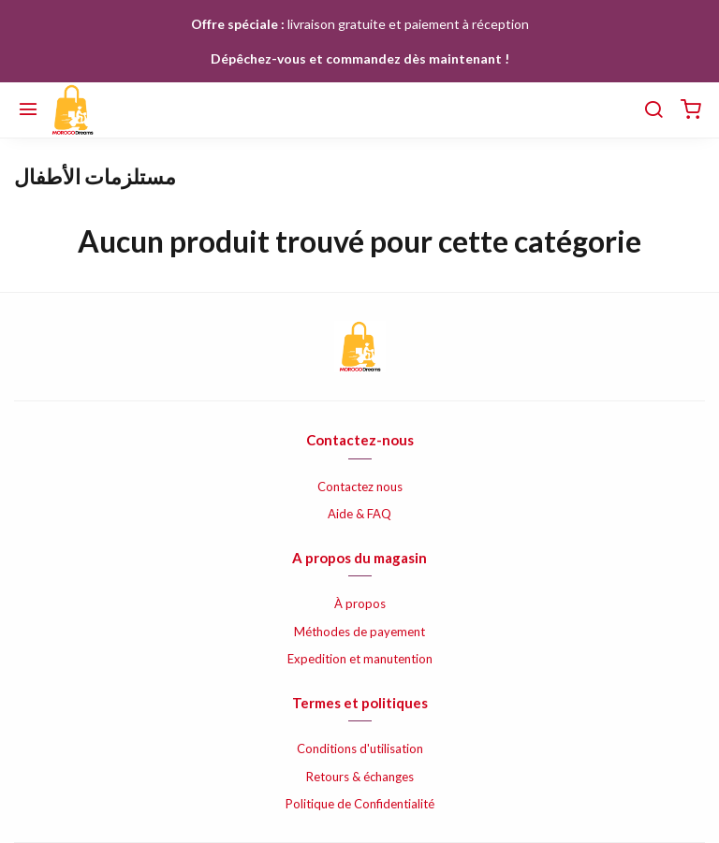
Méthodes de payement (359, 631)
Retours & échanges (360, 776)
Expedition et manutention (360, 658)
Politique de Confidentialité (360, 803)
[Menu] (28, 110)
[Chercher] (653, 110)
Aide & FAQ (359, 513)
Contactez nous (360, 486)
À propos (360, 603)
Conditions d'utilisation (360, 748)
